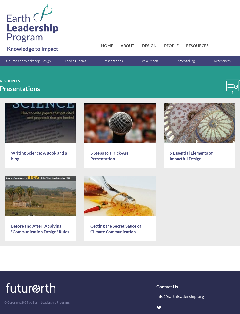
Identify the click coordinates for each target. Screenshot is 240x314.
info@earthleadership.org (180, 296)
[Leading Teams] (75, 61)
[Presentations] (112, 61)
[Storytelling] (186, 61)
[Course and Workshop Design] (28, 61)
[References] (222, 61)
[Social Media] (149, 61)
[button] (171, 45)
